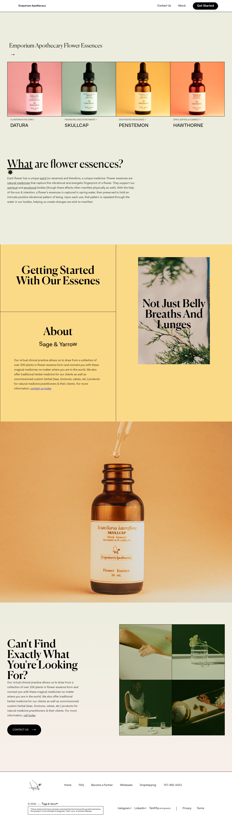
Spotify (159, 808)
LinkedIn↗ (140, 808)
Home (67, 785)
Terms (200, 808)
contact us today (40, 388)
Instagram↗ (125, 808)
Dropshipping (148, 785)
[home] (32, 6)
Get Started (205, 5)
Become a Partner (102, 785)
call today (30, 715)
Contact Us (164, 6)
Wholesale (126, 785)
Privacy (187, 808)
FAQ (81, 785)
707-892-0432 (172, 785)
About (182, 6)
